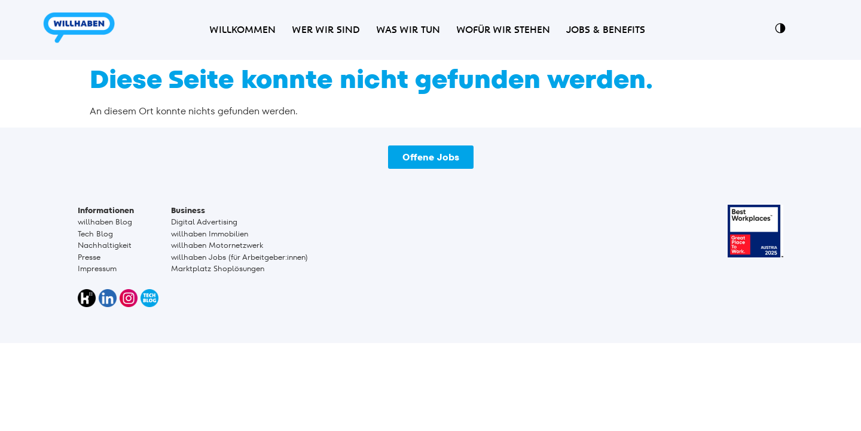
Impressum (97, 268)
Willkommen (242, 30)
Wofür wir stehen (503, 30)
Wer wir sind (326, 30)
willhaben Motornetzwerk (217, 245)
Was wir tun (408, 30)
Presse (89, 257)
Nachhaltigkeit (105, 245)
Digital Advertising (204, 221)
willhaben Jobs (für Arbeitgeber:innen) (239, 257)
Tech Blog (95, 233)
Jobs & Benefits (605, 30)
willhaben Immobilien (209, 233)
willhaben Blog (105, 221)
